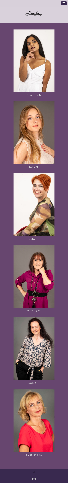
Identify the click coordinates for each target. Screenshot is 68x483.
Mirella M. (34, 310)
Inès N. (34, 167)
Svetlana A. (34, 454)
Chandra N (34, 95)
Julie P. (34, 238)
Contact (34, 479)
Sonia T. (34, 382)
